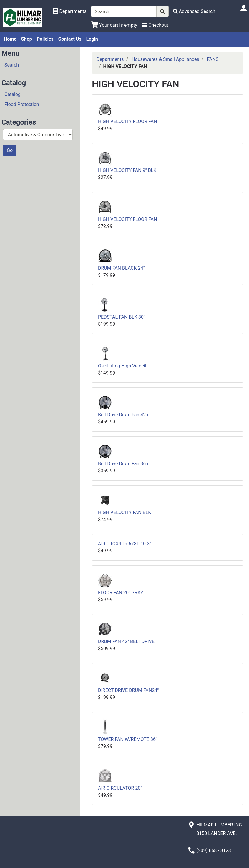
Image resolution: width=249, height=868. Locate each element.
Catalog (12, 94)
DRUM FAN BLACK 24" (121, 268)
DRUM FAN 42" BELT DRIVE (126, 641)
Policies (45, 39)
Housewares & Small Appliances (165, 59)
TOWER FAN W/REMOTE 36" (127, 739)
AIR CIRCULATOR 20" (120, 788)
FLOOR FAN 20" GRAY (120, 592)
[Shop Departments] (70, 11)
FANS (212, 59)
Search (11, 65)
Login (92, 39)
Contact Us (70, 39)
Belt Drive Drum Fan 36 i (123, 463)
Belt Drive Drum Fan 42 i (123, 415)
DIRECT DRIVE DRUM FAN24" (128, 690)
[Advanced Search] (194, 11)
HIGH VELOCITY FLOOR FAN (127, 121)
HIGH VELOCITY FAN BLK (124, 512)
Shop (26, 39)
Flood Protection (21, 104)
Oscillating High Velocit (122, 366)
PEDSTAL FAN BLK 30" (121, 317)
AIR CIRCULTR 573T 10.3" (124, 543)
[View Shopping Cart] (114, 25)
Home (10, 39)
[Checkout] (155, 25)
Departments (110, 59)
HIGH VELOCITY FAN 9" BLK (127, 170)
